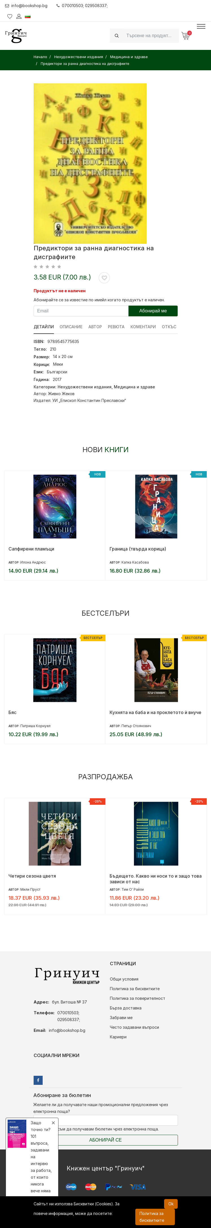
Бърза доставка (126, 1007)
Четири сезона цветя (32, 876)
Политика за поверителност (137, 998)
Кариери (118, 1036)
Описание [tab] (71, 326)
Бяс (12, 712)
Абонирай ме (153, 310)
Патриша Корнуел (35, 726)
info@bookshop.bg (26, 5)
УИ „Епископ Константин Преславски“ (89, 400)
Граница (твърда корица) (138, 549)
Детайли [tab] (44, 326)
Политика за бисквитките (135, 988)
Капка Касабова (135, 562)
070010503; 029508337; (82, 5)
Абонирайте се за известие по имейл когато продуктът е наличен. (99, 299)
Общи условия (124, 979)
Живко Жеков (61, 393)
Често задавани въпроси (134, 1027)
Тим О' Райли (132, 889)
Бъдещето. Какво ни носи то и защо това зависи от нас (156, 878)
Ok (170, 1203)
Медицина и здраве (134, 386)
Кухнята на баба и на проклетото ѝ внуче (155, 712)
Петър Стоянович (136, 726)
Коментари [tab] (143, 326)
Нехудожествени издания (85, 386)
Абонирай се (105, 1140)
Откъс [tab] (169, 326)
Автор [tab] (95, 326)
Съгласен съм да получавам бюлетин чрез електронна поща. (96, 1129)
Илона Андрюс (33, 562)
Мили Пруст (30, 889)
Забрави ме (121, 1017)
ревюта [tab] (116, 326)
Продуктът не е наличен (60, 290)
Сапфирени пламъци (31, 549)
